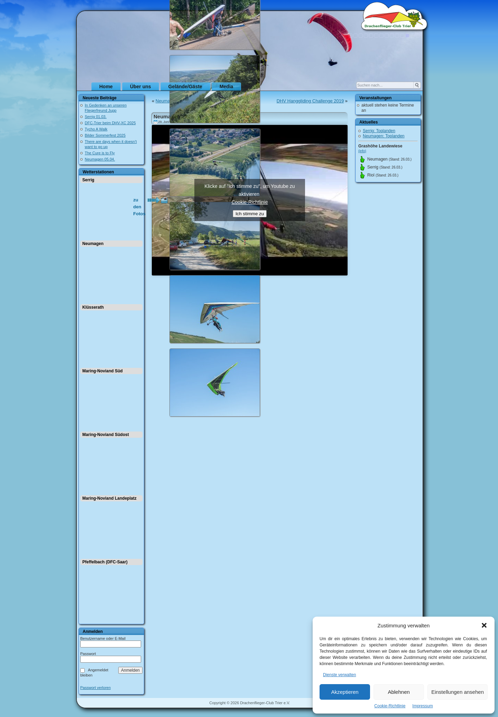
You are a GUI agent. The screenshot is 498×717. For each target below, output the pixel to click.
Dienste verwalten (339, 674)
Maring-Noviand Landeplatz (109, 498)
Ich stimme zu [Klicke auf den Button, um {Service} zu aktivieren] (250, 213)
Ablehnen (398, 692)
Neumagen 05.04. (100, 159)
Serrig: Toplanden (379, 130)
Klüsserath (93, 307)
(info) (362, 151)
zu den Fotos (139, 200)
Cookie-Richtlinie (389, 706)
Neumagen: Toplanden (384, 136)
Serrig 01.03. (96, 117)
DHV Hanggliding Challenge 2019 (310, 100)
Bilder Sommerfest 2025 (105, 135)
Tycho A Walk (96, 129)
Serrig (88, 180)
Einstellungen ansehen (457, 692)
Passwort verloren (95, 688)
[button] (484, 625)
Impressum (422, 706)
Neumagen (92, 243)
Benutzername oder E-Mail (103, 638)
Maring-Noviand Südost (105, 434)
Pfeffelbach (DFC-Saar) (105, 562)
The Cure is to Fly (100, 153)
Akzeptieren (344, 692)
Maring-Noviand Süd (102, 371)
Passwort (88, 654)
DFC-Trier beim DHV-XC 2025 (110, 123)
